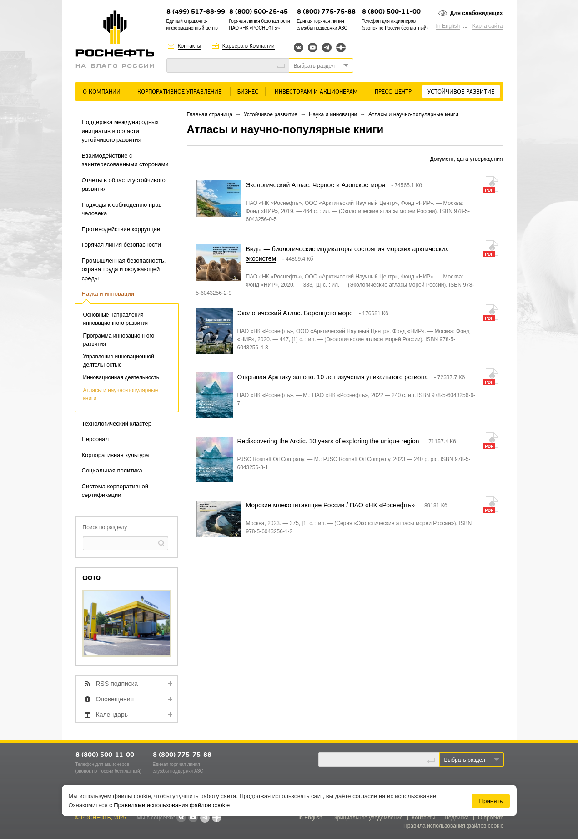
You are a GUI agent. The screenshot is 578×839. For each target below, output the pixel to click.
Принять (491, 801)
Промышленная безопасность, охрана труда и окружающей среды (124, 269)
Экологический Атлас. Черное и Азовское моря (315, 185)
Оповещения (115, 699)
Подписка (456, 817)
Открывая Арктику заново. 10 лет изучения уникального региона (332, 377)
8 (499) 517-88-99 (195, 12)
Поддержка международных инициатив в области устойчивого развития (120, 131)
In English (448, 26)
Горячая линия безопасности (121, 244)
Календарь (112, 714)
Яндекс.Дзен (341, 47)
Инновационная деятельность (121, 377)
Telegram (327, 47)
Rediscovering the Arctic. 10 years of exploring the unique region (328, 441)
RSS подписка (117, 683)
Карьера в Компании (248, 46)
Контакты (189, 46)
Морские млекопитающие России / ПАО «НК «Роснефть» (330, 505)
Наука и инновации (108, 293)
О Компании (102, 92)
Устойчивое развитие (460, 92)
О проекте (491, 817)
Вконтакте (298, 47)
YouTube (312, 47)
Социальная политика (112, 470)
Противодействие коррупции (121, 229)
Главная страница (210, 114)
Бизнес (247, 92)
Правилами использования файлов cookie (172, 805)
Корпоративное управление (179, 92)
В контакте (181, 818)
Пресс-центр (393, 92)
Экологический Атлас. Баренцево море (295, 313)
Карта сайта (487, 26)
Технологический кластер (117, 423)
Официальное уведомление (367, 817)
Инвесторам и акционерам (316, 92)
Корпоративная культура (115, 455)
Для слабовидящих (476, 13)
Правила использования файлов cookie (453, 826)
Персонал (95, 439)
